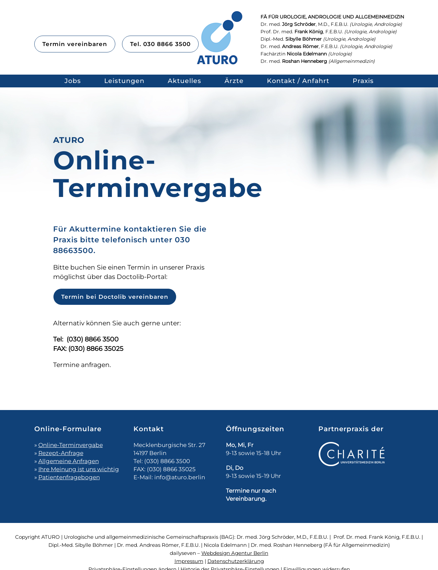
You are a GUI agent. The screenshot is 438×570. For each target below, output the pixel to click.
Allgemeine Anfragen (68, 461)
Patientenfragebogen (69, 477)
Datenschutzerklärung (235, 561)
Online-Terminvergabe (70, 445)
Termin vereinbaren (74, 44)
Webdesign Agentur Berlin (234, 553)
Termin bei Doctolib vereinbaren (114, 296)
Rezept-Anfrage (60, 453)
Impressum (188, 561)
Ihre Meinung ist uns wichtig (78, 469)
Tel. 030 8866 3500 (160, 44)
